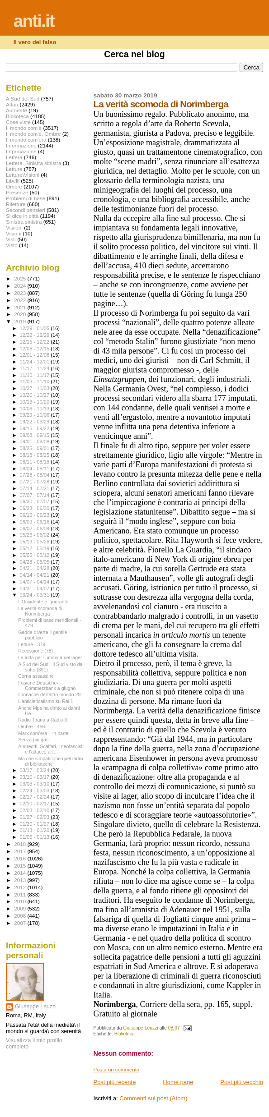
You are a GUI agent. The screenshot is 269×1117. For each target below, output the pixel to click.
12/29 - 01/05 (35, 328)
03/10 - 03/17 (35, 777)
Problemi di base (25, 198)
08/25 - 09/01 (35, 448)
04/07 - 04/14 (35, 581)
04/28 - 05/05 (35, 562)
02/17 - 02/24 (35, 797)
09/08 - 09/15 (35, 435)
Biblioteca (124, 1033)
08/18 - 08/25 (35, 455)
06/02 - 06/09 (35, 528)
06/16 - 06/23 (35, 515)
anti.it (34, 21)
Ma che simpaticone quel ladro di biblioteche (50, 761)
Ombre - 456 (31, 726)
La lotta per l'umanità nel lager (50, 657)
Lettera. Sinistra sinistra (33, 163)
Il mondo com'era (26, 139)
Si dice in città (22, 216)
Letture (14, 169)
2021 (20, 307)
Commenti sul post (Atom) (153, 1098)
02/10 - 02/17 (35, 803)
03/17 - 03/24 (35, 770)
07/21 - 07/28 (35, 481)
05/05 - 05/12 (35, 555)
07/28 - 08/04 (35, 475)
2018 (20, 844)
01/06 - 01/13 (35, 837)
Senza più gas (33, 739)
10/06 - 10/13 (35, 408)
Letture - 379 (31, 644)
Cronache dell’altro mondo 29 (49, 694)
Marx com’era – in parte (43, 733)
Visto (12, 245)
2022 (20, 300)
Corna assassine (36, 676)
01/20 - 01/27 (35, 824)
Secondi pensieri (25, 210)
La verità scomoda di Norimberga (40, 611)
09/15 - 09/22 (35, 428)
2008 (20, 916)
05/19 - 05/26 (35, 541)
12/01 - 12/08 (35, 355)
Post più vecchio (241, 1082)
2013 (20, 880)
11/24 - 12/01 (35, 361)
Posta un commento (116, 1069)
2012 (20, 887)
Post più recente (114, 1082)
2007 (20, 923)
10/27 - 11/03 (35, 388)
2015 (20, 866)
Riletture (16, 204)
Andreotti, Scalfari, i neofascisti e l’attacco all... (51, 749)
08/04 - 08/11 (35, 468)
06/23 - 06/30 (35, 508)
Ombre (14, 186)
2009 (20, 908)
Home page (178, 1082)
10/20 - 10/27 (35, 395)
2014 (20, 873)
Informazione (21, 145)
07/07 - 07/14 (35, 495)
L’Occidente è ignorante (43, 601)
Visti (11, 239)
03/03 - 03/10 (35, 783)
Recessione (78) (35, 650)
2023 (20, 293)
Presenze (17, 192)
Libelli (12, 181)
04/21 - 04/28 (35, 568)
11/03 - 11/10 (35, 381)
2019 (20, 321)
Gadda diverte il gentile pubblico (42, 635)
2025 (20, 278)
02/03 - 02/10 (35, 810)
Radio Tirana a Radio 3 (42, 719)
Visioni (13, 233)
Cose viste (18, 122)
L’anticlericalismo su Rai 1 (45, 701)
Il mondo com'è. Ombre (33, 134)
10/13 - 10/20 (35, 402)
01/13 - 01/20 (35, 830)
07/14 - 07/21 (35, 488)
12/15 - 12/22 (35, 342)
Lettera (14, 157)
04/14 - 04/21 (35, 575)
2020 (20, 314)
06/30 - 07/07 (35, 501)
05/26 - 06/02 (35, 535)
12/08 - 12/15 (35, 348)
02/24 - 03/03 (35, 790)
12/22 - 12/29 (35, 335)
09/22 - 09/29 (35, 421)
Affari (12, 104)
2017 (20, 851)
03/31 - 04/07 (35, 588)
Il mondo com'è (24, 128)
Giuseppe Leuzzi (36, 1006)
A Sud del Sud (22, 98)
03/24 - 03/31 (35, 595)
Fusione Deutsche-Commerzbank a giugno (47, 685)
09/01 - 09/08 (35, 441)
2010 (20, 901)
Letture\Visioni (22, 175)
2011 (20, 894)
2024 (20, 286)
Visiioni (14, 227)
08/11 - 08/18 (35, 461)
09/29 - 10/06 (35, 415)
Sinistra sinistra (24, 222)
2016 (20, 858)
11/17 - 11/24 (35, 368)
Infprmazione (21, 151)
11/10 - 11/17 (35, 375)
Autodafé (16, 110)
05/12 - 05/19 (35, 548)
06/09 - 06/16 (35, 521)
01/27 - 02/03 (35, 817)
